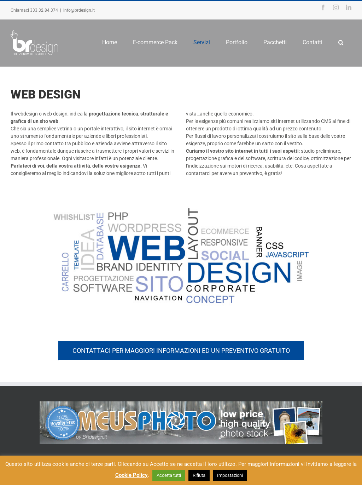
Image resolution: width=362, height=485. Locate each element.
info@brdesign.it (79, 10)
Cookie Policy (131, 475)
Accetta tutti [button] (169, 475)
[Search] (340, 42)
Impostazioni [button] (230, 475)
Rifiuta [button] (199, 475)
